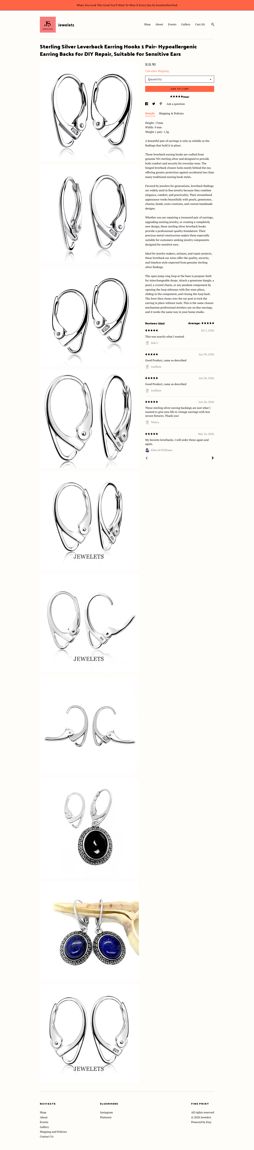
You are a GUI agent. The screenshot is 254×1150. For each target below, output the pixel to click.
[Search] (212, 25)
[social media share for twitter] (154, 104)
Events (172, 24)
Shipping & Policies (171, 113)
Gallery (185, 24)
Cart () (200, 24)
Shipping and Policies (53, 1132)
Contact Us (46, 1136)
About (159, 24)
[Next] (212, 458)
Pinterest (105, 1117)
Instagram (106, 1112)
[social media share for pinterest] (161, 104)
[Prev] (146, 458)
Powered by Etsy (201, 1122)
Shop (147, 24)
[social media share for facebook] (147, 104)
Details (150, 113)
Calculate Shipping (157, 71)
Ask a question (176, 104)
